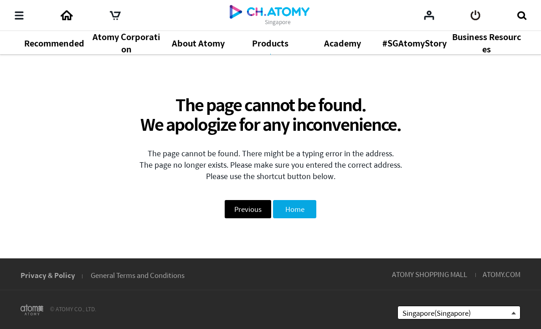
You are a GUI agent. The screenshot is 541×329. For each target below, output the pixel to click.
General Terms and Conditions (138, 275)
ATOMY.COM (501, 274)
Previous (248, 209)
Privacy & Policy (48, 275)
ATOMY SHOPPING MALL (429, 274)
